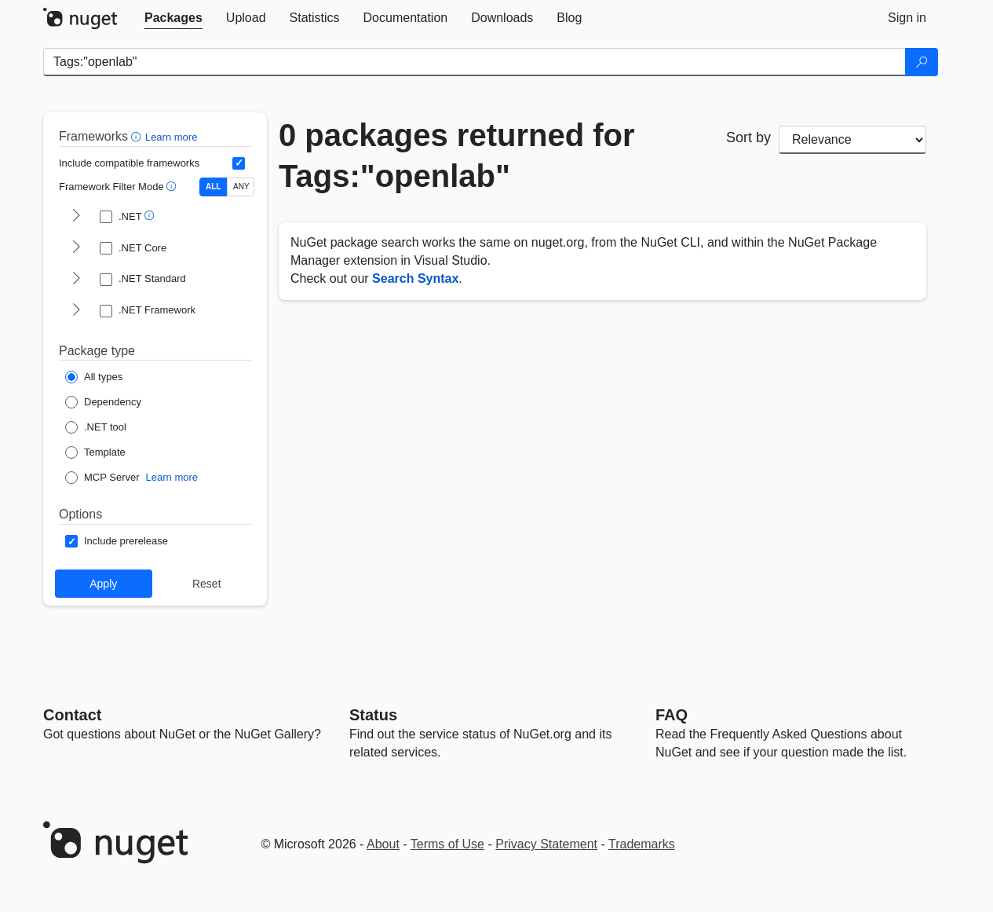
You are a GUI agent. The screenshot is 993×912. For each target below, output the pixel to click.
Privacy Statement (546, 844)
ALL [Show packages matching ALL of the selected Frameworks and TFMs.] (213, 186)
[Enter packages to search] (474, 62)
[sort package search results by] (852, 140)
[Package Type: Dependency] (103, 402)
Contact (72, 714)
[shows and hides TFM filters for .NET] (76, 217)
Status (373, 714)
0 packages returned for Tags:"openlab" (457, 155)
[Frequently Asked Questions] (671, 714)
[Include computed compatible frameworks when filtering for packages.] (238, 163)
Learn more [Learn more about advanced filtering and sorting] (171, 137)
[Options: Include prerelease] (116, 541)
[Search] (921, 62)
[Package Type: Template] (95, 452)
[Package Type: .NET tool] (96, 427)
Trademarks (641, 844)
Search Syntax (415, 278)
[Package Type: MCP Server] (102, 477)
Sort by (748, 137)
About (383, 844)
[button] (137, 136)
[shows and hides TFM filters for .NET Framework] (76, 311)
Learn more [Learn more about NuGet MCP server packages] (172, 477)
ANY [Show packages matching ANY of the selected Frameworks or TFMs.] (241, 186)
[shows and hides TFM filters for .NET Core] (76, 248)
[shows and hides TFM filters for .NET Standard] (76, 279)
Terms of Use (447, 844)
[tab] (173, 18)
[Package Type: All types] (94, 377)
